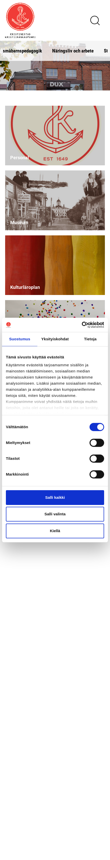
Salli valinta (55, 514)
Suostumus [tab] (19, 339)
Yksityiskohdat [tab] (55, 339)
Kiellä (55, 531)
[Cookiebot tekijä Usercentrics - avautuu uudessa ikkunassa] (81, 324)
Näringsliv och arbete (73, 50)
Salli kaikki (55, 497)
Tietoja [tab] (90, 339)
